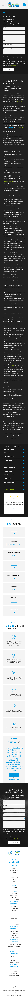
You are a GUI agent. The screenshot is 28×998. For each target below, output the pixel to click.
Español (14, 881)
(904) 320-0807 (14, 903)
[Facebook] (12, 887)
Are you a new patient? (7, 44)
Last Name (5, 32)
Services (14, 872)
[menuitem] (14, 449)
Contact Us (14, 879)
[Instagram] (14, 887)
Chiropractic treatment (8, 181)
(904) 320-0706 (14, 916)
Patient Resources (14, 877)
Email (4, 40)
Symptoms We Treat (14, 870)
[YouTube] (16, 887)
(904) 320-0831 (14, 941)
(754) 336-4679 (14, 953)
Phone (4, 36)
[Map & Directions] (14, 901)
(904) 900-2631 (14, 779)
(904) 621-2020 (14, 966)
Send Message (9, 69)
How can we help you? (7, 48)
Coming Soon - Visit (14, 544)
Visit (14, 533)
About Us (14, 868)
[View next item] (15, 511)
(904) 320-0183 (14, 928)
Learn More (14, 775)
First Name (5, 27)
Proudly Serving (14, 874)
